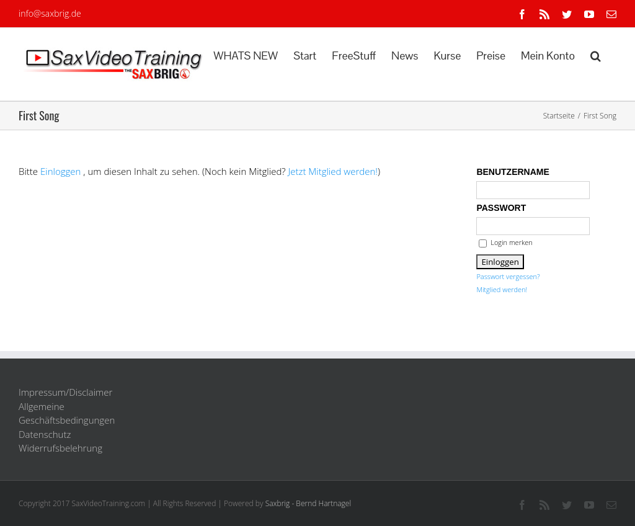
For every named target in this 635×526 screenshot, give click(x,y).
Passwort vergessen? (508, 276)
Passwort (501, 208)
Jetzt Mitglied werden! (333, 171)
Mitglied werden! (501, 289)
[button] (595, 54)
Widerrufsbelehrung (60, 448)
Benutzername (512, 172)
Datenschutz (45, 434)
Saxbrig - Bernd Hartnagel (308, 503)
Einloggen (60, 171)
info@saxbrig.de (50, 13)
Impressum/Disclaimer (65, 392)
